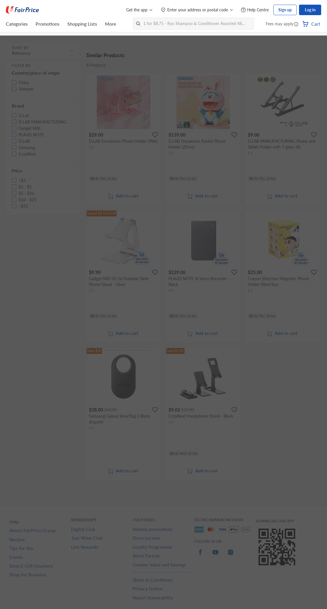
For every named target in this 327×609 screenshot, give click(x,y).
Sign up (285, 9)
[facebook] (200, 555)
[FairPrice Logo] (22, 10)
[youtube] (215, 555)
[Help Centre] (255, 10)
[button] (296, 24)
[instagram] (230, 555)
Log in (310, 9)
